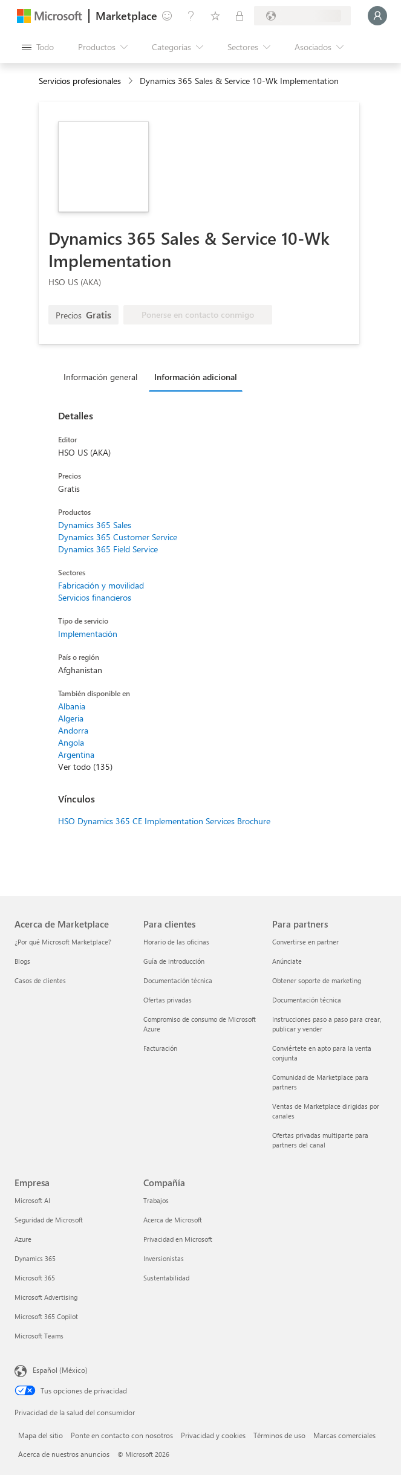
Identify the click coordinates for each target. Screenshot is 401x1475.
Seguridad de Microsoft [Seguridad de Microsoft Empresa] (49, 1219)
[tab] (103, 376)
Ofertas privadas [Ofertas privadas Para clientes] (167, 999)
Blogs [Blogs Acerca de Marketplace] (22, 961)
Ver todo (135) (85, 766)
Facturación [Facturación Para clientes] (160, 1048)
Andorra (73, 730)
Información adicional (195, 376)
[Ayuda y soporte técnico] (191, 15)
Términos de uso (279, 1435)
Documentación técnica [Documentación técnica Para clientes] (177, 980)
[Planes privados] (239, 15)
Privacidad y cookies (213, 1435)
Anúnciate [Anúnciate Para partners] (287, 961)
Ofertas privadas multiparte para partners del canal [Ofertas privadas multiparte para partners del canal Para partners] (320, 1140)
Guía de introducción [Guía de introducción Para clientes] (173, 961)
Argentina (76, 754)
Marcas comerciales (344, 1435)
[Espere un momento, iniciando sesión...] (377, 15)
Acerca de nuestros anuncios (63, 1454)
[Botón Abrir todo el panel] (38, 47)
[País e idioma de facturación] (302, 15)
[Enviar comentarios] (167, 15)
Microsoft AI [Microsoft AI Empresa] (32, 1200)
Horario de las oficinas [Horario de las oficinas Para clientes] (176, 941)
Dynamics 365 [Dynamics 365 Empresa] (35, 1258)
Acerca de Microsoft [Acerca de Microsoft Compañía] (172, 1219)
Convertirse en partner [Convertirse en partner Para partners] (305, 941)
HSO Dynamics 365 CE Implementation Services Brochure (164, 821)
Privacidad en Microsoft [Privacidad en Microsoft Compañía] (177, 1239)
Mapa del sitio (40, 1435)
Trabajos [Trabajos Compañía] (156, 1200)
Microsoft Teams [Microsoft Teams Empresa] (39, 1335)
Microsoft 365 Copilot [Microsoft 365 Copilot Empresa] (46, 1316)
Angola (71, 742)
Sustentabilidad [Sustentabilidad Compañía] (166, 1277)
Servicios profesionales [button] (80, 80)
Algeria (70, 718)
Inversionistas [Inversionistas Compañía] (163, 1258)
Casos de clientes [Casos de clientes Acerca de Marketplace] (40, 980)
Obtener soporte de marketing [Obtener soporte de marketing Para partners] (316, 980)
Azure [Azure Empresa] (23, 1239)
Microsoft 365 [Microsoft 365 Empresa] (35, 1277)
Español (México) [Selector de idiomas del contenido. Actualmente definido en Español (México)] (60, 1370)
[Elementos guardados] (215, 15)
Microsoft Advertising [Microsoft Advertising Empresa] (46, 1297)
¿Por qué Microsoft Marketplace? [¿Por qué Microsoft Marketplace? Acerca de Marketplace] (63, 941)
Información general (100, 376)
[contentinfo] (131, 81)
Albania (71, 706)
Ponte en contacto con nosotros (122, 1435)
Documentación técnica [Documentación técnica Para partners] (306, 999)
